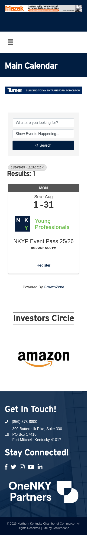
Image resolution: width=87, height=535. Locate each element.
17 (52, 376)
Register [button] (44, 265)
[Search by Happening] (43, 133)
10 (68, 369)
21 (43, 382)
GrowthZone (54, 287)
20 (68, 376)
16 (46, 376)
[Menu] (10, 42)
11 (18, 376)
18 (57, 376)
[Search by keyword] (43, 122)
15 (40, 376)
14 (35, 376)
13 (29, 376)
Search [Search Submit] (43, 145)
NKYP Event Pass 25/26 (43, 241)
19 (63, 376)
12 (24, 376)
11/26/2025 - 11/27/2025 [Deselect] (27, 167)
